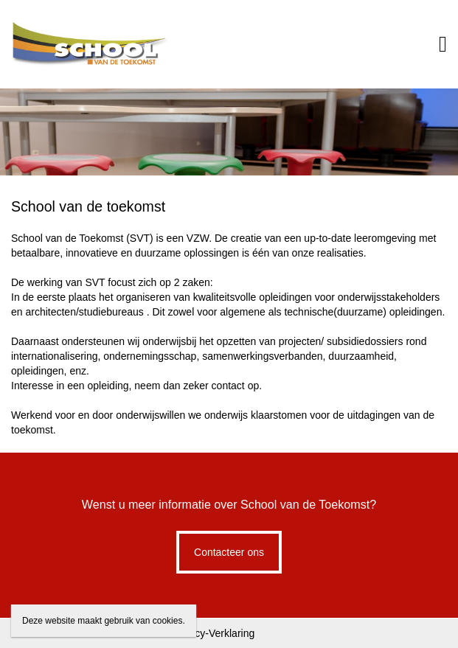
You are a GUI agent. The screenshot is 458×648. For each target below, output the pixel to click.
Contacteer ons (229, 552)
